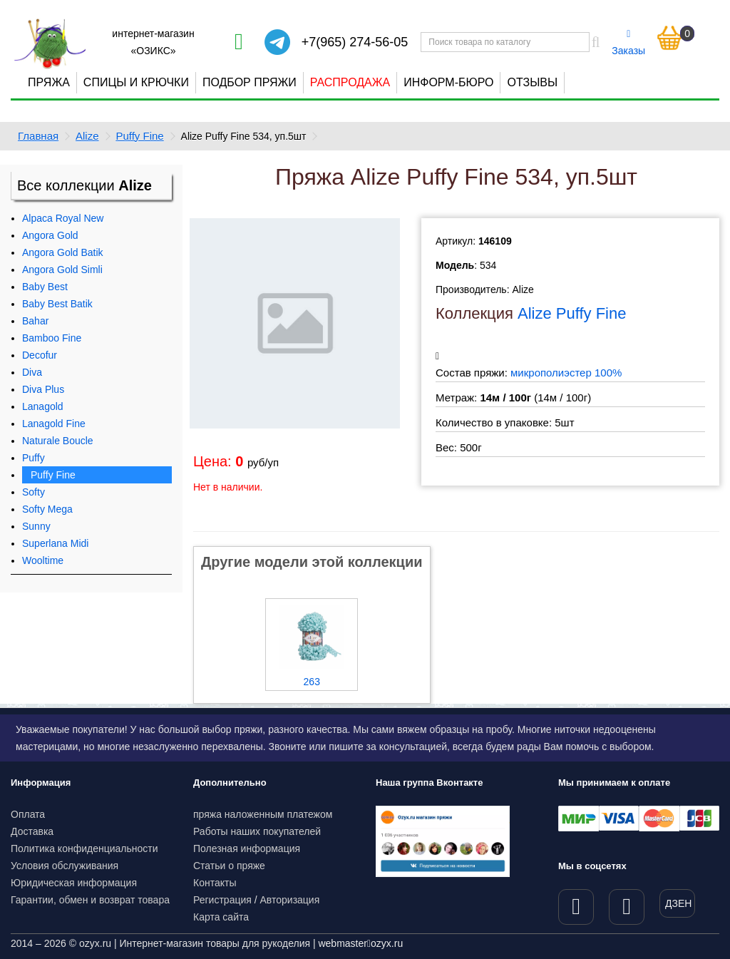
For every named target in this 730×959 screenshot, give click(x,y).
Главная (38, 136)
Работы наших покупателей (257, 831)
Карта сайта (221, 917)
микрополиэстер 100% (566, 372)
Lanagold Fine (54, 423)
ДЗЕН (678, 903)
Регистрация (222, 900)
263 (312, 681)
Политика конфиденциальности (84, 848)
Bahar (35, 321)
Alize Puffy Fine (572, 313)
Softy (33, 492)
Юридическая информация (74, 882)
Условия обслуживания (64, 865)
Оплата (28, 814)
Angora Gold (50, 235)
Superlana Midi (55, 543)
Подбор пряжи (249, 82)
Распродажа (350, 82)
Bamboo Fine (51, 338)
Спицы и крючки (136, 82)
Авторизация (290, 900)
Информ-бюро (448, 82)
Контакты (214, 882)
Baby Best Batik (57, 303)
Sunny (36, 526)
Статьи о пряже (229, 865)
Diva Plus (43, 389)
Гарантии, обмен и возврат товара (90, 900)
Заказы (628, 42)
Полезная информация (246, 848)
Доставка (32, 831)
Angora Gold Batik (62, 252)
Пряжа (49, 82)
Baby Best (45, 286)
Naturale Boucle (57, 440)
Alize (87, 136)
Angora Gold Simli (62, 269)
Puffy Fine (139, 136)
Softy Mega (47, 509)
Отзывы (532, 82)
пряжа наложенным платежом (262, 814)
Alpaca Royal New (62, 218)
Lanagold (42, 406)
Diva (32, 372)
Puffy (33, 457)
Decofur (39, 355)
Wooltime (42, 560)
